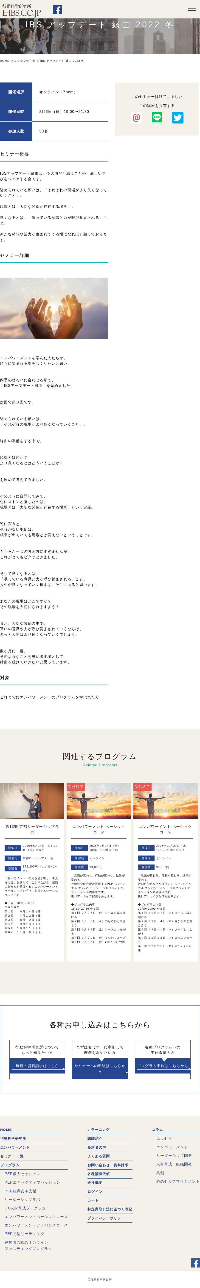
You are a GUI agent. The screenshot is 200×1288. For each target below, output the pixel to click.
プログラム (10, 1165)
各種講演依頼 (98, 1174)
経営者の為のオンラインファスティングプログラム (28, 1245)
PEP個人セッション (23, 1174)
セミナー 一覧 (12, 1156)
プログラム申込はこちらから (163, 1066)
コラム (158, 1130)
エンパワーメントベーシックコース (36, 1217)
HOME (6, 1130)
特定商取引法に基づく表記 (110, 1209)
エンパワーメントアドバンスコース (36, 1225)
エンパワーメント (16, 1147)
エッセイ (164, 1139)
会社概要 (94, 1183)
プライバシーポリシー (106, 1218)
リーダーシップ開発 (174, 1156)
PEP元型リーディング (25, 1234)
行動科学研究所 (14, 1139)
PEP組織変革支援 (21, 1191)
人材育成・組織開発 (174, 1164)
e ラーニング (98, 1130)
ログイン (94, 1191)
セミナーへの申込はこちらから (100, 1068)
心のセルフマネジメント (178, 1181)
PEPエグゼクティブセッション (32, 1182)
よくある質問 (98, 1156)
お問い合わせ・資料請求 (108, 1165)
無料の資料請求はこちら (37, 1066)
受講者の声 (96, 1147)
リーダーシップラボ (22, 1199)
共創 (160, 1173)
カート (92, 1200)
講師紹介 (94, 1139)
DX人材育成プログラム (25, 1208)
